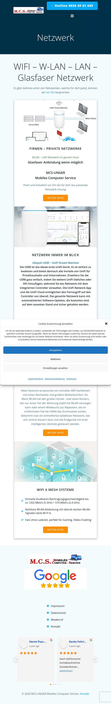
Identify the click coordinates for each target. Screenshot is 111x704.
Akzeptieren (55, 350)
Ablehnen (55, 359)
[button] (106, 323)
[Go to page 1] (52, 684)
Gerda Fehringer (78, 641)
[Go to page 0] (50, 684)
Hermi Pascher (38, 641)
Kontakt (84, 694)
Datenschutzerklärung (55, 378)
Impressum (71, 378)
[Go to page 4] (60, 684)
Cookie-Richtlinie (35, 378)
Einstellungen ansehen (55, 367)
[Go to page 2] (55, 684)
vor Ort (50, 92)
